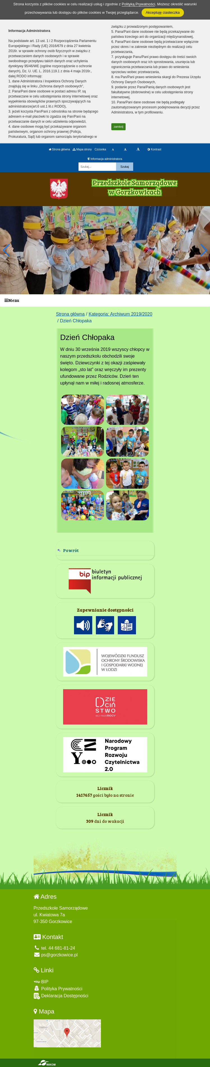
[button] (203, 250)
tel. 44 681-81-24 (54, 948)
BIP (41, 981)
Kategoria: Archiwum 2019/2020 (120, 314)
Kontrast (154, 149)
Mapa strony (82, 149)
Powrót (71, 550)
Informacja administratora (105, 158)
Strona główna (59, 149)
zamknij (118, 126)
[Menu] (105, 300)
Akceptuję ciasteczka (163, 12)
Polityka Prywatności (58, 988)
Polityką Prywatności (138, 4)
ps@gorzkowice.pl (56, 954)
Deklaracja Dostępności (61, 996)
